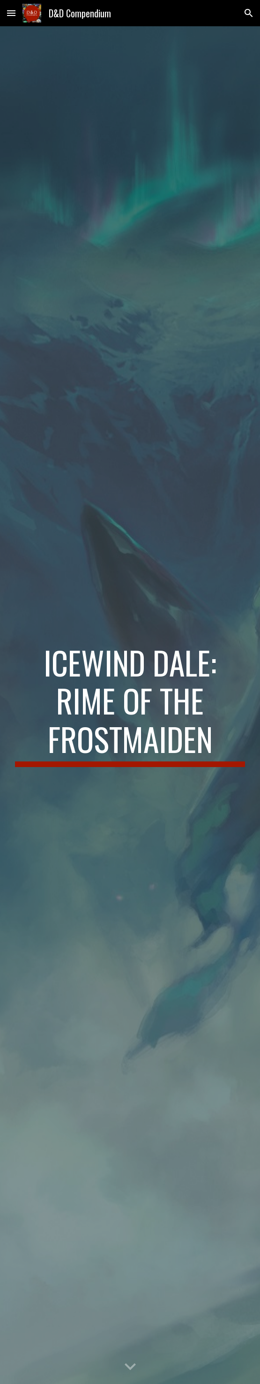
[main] (130, 705)
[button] (11, 13)
